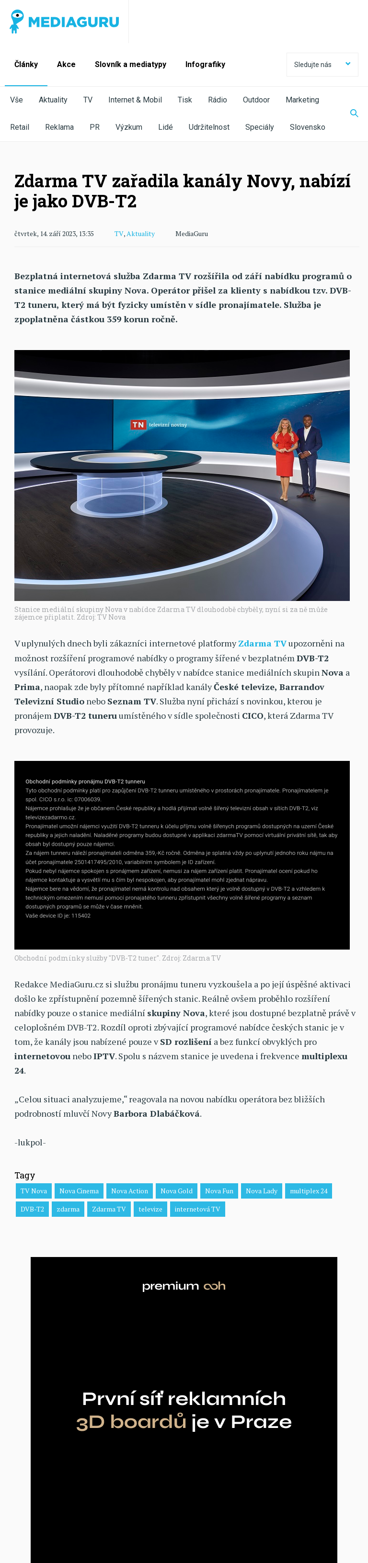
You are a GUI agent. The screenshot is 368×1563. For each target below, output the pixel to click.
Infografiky (205, 64)
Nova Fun (219, 1190)
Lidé (165, 127)
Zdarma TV (109, 1208)
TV (87, 99)
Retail (19, 127)
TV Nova (34, 1190)
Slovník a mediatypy (130, 64)
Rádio (217, 99)
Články (26, 64)
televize (150, 1208)
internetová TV (197, 1208)
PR (95, 127)
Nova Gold (177, 1190)
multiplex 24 (308, 1190)
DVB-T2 (32, 1208)
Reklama (59, 127)
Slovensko (307, 127)
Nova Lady (261, 1190)
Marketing (302, 99)
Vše (16, 99)
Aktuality (53, 99)
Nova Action (129, 1190)
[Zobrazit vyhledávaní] (348, 114)
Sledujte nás (322, 64)
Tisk (185, 99)
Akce (66, 64)
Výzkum (128, 127)
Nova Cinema (79, 1190)
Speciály (259, 127)
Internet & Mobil (135, 99)
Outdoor (256, 99)
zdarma (68, 1208)
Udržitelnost (209, 127)
